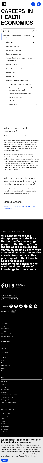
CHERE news (10, 73)
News (2, 360)
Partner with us (14, 104)
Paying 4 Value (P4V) (13, 64)
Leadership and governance (8, 402)
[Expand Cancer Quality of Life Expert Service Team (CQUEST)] (34, 59)
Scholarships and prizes (7, 333)
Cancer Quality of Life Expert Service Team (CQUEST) (19, 59)
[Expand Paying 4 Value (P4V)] (33, 64)
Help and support (5, 416)
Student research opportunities (20, 94)
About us (9, 42)
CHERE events (11, 76)
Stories (3, 368)
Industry (3, 355)
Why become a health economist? (20, 84)
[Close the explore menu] (33, 31)
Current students (5, 413)
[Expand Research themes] (33, 46)
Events (3, 362)
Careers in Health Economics (17, 80)
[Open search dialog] (39, 4)
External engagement (13, 54)
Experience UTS (5, 365)
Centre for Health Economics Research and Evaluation (16, 37)
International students (7, 336)
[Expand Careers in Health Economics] (33, 80)
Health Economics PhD (14, 69)
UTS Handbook (5, 429)
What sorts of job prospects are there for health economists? (21, 89)
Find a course (4, 323)
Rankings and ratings (7, 400)
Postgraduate (5, 328)
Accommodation (5, 341)
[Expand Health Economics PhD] (33, 69)
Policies (3, 421)
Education (12, 101)
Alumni (3, 370)
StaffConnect (4, 423)
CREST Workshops (15, 97)
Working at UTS (5, 426)
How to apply (4, 331)
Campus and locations (7, 397)
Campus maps (5, 339)
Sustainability (5, 389)
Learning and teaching (7, 386)
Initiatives (4, 392)
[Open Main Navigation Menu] (33, 4)
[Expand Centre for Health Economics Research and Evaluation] (34, 37)
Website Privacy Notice (27, 456)
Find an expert (5, 352)
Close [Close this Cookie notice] (4, 460)
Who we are (4, 381)
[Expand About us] (33, 42)
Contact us (4, 431)
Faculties (3, 384)
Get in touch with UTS (9, 298)
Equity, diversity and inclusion (9, 394)
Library (3, 418)
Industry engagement (13, 50)
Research (3, 357)
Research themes (12, 46)
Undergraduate (5, 326)
